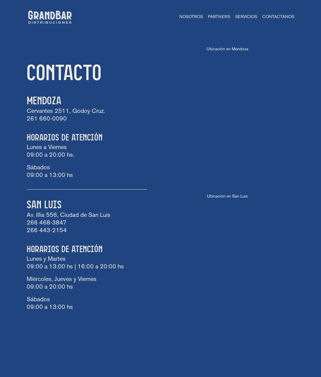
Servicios (246, 17)
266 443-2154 (47, 230)
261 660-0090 (47, 119)
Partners (219, 17)
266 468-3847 (47, 223)
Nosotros (191, 17)
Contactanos (278, 17)
